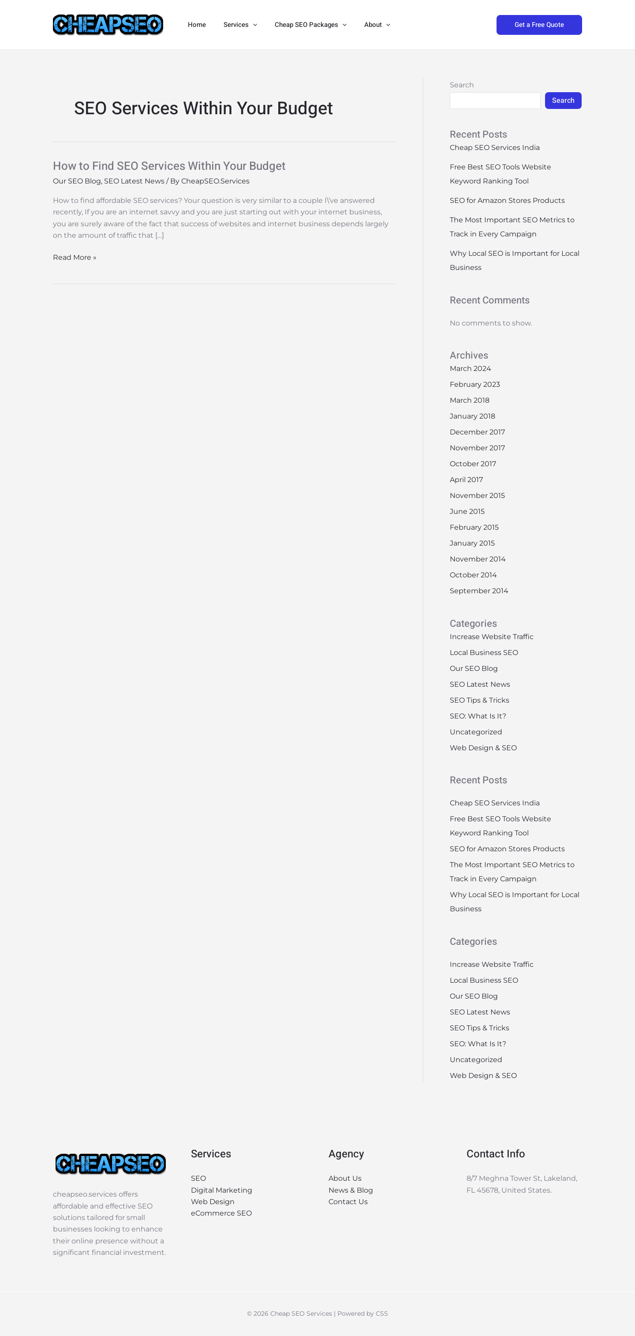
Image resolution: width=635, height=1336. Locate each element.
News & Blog (351, 1190)
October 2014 (473, 575)
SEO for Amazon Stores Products (507, 200)
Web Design (213, 1202)
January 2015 (472, 543)
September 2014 (479, 591)
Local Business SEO (484, 652)
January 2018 (472, 416)
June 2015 (467, 511)
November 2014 (478, 559)
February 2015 (474, 527)
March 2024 (470, 368)
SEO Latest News (134, 181)
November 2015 (477, 495)
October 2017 (473, 464)
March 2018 (469, 400)
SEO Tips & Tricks (479, 700)
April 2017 (466, 479)
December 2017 (477, 432)
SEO (198, 1178)
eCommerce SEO (221, 1213)
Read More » (75, 257)
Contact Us (348, 1202)
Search (462, 85)
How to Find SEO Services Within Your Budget (169, 166)
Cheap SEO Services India (495, 147)
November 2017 (477, 448)
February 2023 (475, 384)
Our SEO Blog (77, 181)
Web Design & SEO (483, 748)
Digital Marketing (221, 1190)
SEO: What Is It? (478, 716)
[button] (246, 25)
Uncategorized (476, 732)
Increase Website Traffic (492, 636)
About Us (345, 1178)
